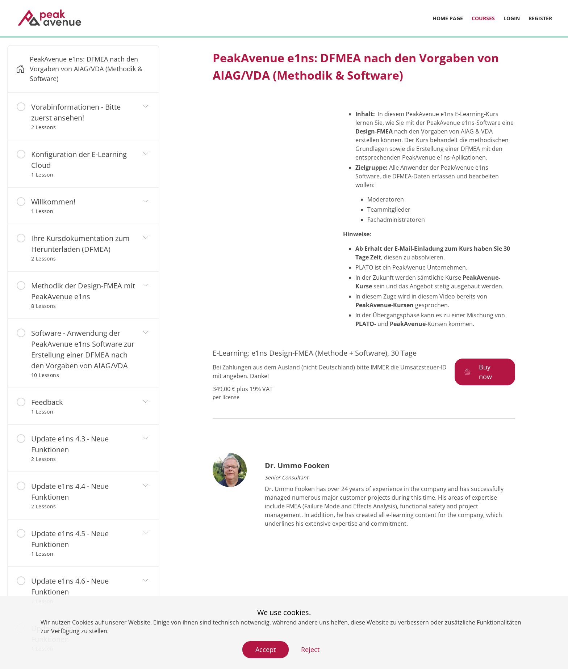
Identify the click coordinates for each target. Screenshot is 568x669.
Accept (265, 649)
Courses (483, 18)
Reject (310, 649)
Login (512, 18)
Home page (448, 18)
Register (540, 18)
